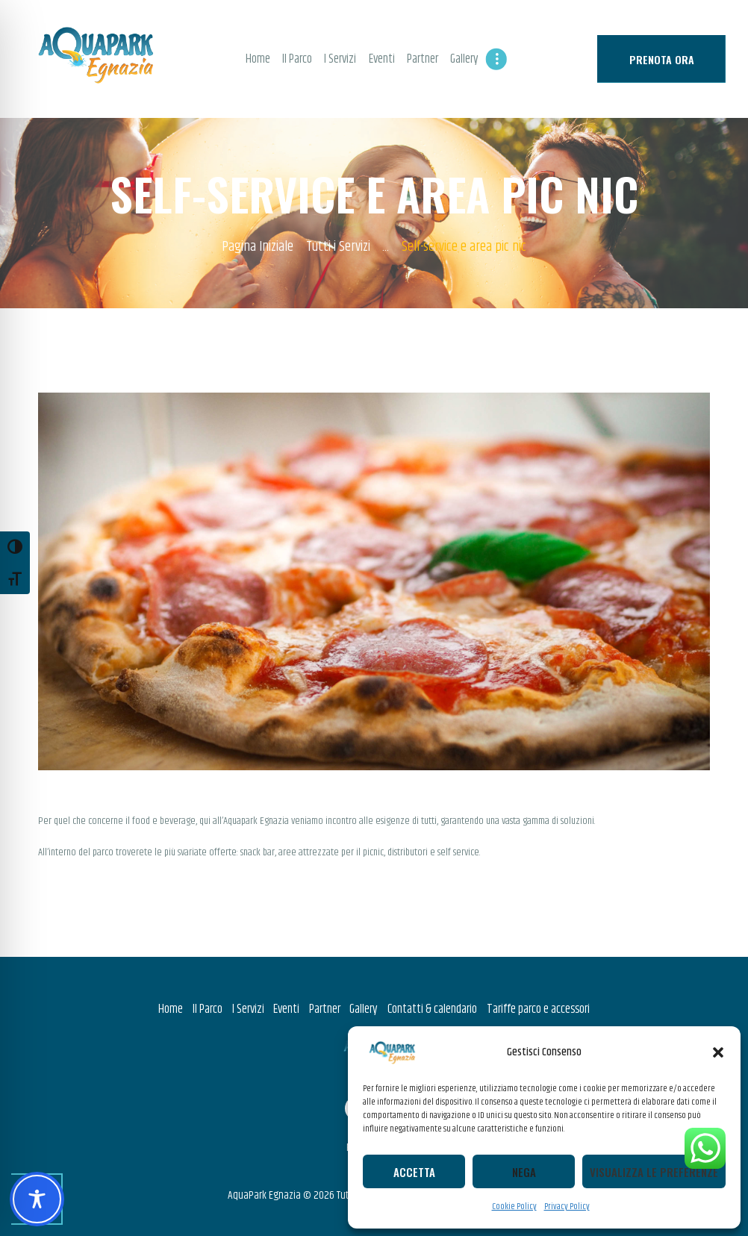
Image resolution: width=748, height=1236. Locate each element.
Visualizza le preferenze (654, 1172)
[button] (718, 1052)
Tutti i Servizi (338, 247)
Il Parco (207, 1009)
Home (170, 1009)
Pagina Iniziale (257, 247)
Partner (324, 1009)
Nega (524, 1172)
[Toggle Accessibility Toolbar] (37, 1199)
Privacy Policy (567, 1206)
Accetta (414, 1172)
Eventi (286, 1009)
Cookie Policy (514, 1206)
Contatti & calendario (432, 1009)
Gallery (363, 1009)
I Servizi (248, 1009)
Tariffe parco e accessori (538, 1009)
